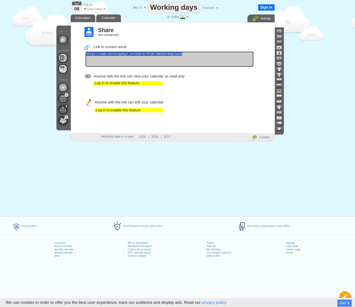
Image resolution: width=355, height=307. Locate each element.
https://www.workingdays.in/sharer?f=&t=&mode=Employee (180, 60)
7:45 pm (88, 5)
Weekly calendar (63, 252)
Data (57, 255)
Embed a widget (137, 255)
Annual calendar (63, 246)
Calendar (108, 18)
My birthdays (213, 249)
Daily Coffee (213, 255)
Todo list (211, 246)
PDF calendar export (139, 252)
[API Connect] (63, 39)
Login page (292, 246)
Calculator (60, 242)
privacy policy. (214, 302)
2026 (154, 136)
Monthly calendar (63, 249)
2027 (167, 136)
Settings (290, 242)
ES (141, 7)
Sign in (266, 7)
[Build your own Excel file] (63, 58)
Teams (210, 242)
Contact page (293, 249)
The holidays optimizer (218, 252)
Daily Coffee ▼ (94, 9)
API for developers (138, 242)
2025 (142, 136)
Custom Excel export (139, 249)
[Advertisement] (172, 178)
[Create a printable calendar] (63, 69)
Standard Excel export (140, 246)
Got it (344, 303)
